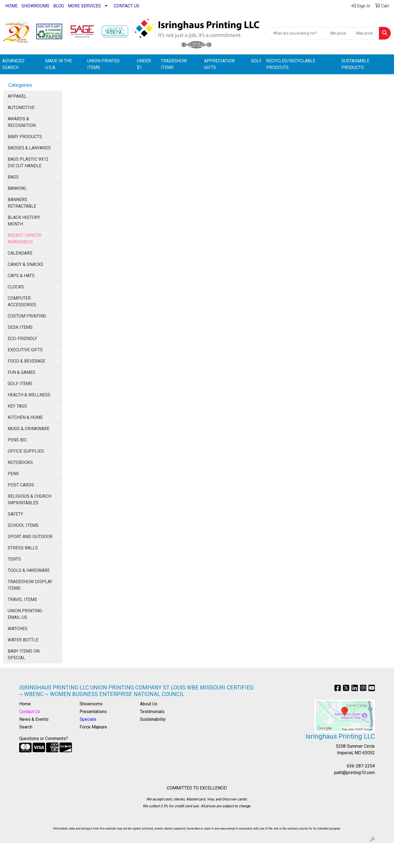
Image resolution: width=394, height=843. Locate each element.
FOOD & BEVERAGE (26, 361)
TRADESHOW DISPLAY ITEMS (30, 585)
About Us (148, 703)
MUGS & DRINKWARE (28, 428)
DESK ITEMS (20, 327)
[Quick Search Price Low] (340, 33)
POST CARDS (21, 485)
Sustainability (153, 719)
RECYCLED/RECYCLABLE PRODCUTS (290, 64)
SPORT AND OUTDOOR (30, 536)
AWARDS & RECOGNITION (22, 122)
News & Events (34, 719)
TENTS (14, 559)
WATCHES (17, 628)
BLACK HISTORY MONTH (24, 221)
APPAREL (17, 96)
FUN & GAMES (21, 372)
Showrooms (91, 703)
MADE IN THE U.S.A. (58, 64)
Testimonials (152, 711)
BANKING (17, 188)
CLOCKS (16, 287)
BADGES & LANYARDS (29, 148)
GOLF (256, 60)
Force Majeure (93, 727)
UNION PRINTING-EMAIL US (25, 614)
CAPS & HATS (21, 275)
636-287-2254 (361, 766)
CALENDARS (20, 253)
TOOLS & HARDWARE (29, 570)
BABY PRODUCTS (25, 136)
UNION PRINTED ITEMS (103, 64)
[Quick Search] (297, 33)
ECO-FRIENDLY (22, 338)
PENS (13, 473)
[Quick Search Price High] (366, 33)
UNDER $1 (144, 64)
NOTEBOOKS (20, 462)
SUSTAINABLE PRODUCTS (355, 64)
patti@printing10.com (354, 772)
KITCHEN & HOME (25, 417)
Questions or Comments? (43, 738)
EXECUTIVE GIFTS (25, 349)
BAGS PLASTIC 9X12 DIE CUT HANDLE (28, 162)
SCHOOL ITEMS (23, 525)
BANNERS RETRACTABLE (22, 203)
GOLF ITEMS (20, 383)
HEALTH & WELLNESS (29, 394)
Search (25, 727)
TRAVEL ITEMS (22, 599)
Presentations (93, 711)
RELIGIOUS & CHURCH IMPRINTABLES (29, 499)
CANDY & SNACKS (25, 264)
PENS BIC (17, 440)
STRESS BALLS (23, 547)
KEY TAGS (17, 406)
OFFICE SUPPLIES (26, 451)
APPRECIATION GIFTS (219, 64)
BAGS (13, 177)
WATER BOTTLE (23, 639)
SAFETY (15, 514)
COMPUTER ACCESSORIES (22, 301)
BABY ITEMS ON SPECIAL (24, 654)
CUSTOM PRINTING (27, 316)
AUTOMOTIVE (21, 107)
